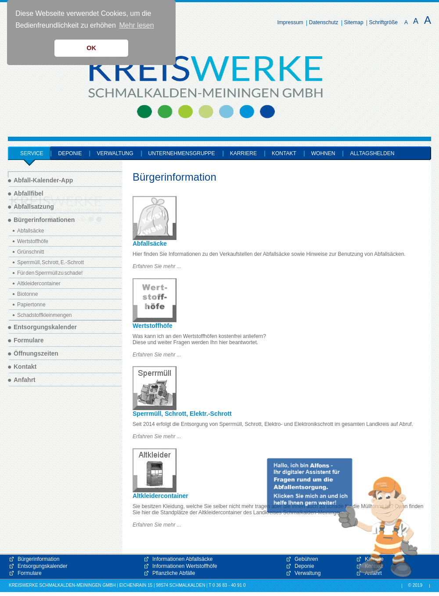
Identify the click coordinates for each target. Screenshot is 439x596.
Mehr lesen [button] (136, 25)
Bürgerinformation (38, 559)
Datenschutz (323, 22)
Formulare (30, 573)
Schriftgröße (383, 22)
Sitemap (353, 22)
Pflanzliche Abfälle (173, 573)
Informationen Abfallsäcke (182, 559)
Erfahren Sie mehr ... (157, 266)
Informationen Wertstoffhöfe (184, 566)
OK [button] (91, 47)
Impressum (290, 22)
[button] (342, 518)
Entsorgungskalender (42, 566)
